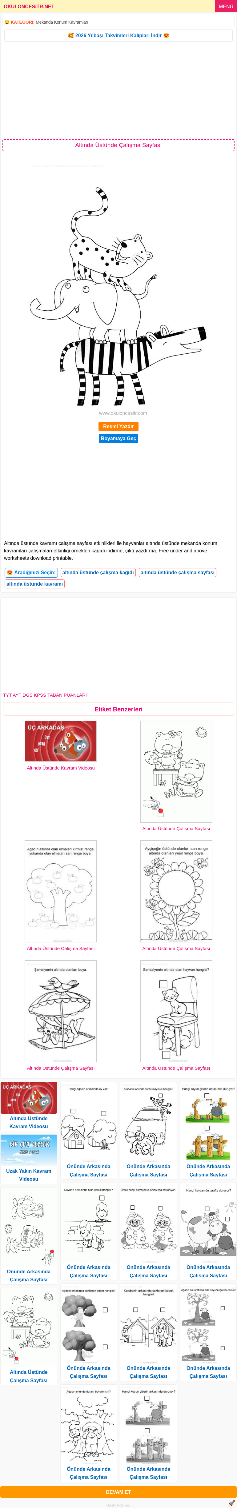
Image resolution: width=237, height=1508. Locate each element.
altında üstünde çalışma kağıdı (98, 572)
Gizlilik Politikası (118, 1505)
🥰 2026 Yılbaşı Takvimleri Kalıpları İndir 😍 (118, 35)
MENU (226, 6)
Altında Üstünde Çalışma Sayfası (176, 828)
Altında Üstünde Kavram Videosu (61, 767)
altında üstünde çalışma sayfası (178, 572)
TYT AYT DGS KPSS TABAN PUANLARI (45, 695)
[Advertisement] (118, 90)
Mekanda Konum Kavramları (62, 22)
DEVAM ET (118, 1492)
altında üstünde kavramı (34, 584)
